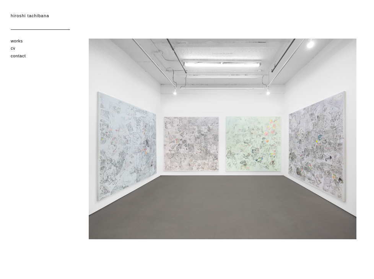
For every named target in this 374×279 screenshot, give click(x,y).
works (17, 41)
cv (13, 48)
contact (18, 56)
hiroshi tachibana (30, 15)
